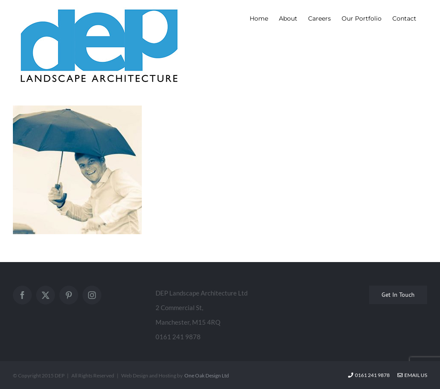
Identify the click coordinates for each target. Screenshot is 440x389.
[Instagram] (91, 295)
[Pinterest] (68, 295)
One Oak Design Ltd (206, 375)
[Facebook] (22, 295)
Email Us (412, 375)
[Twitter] (45, 295)
